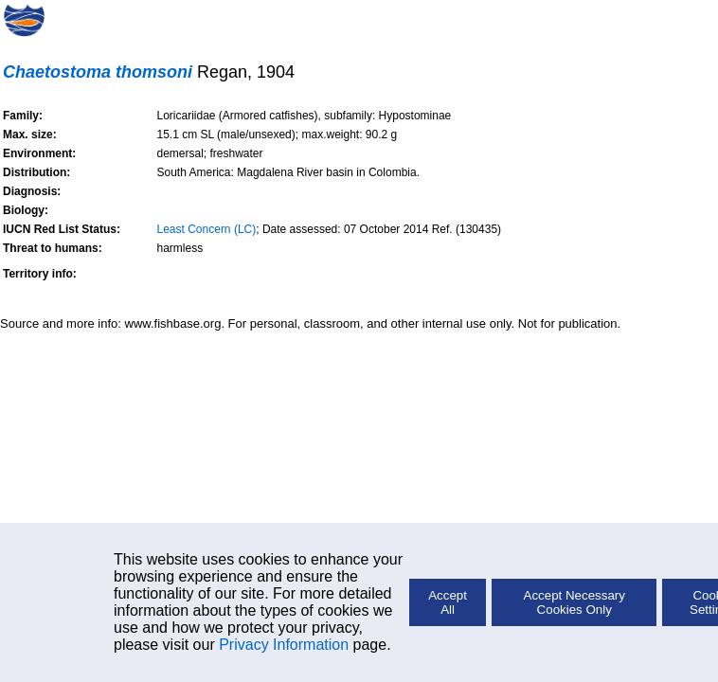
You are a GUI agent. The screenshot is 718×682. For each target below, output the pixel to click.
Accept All (447, 602)
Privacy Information (284, 645)
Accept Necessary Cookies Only (574, 602)
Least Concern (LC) (207, 229)
